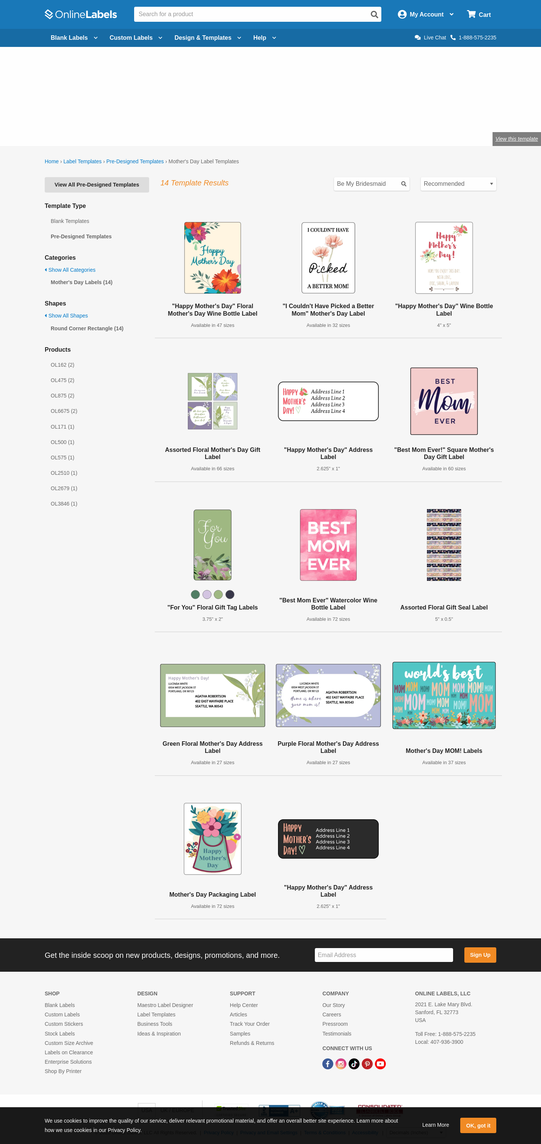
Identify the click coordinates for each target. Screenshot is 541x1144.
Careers (331, 1015)
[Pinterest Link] (368, 1063)
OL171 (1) (62, 427)
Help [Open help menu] (264, 38)
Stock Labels (60, 1034)
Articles (238, 1015)
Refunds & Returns (252, 1043)
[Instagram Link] (341, 1063)
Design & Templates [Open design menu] (207, 38)
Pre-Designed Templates (135, 161)
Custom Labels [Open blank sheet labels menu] (136, 38)
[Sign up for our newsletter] (384, 955)
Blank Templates (70, 221)
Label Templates (82, 161)
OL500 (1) (62, 442)
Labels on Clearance (69, 1052)
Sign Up (480, 955)
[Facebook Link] (328, 1063)
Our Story (333, 1005)
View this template (517, 139)
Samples (240, 1034)
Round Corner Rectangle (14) (87, 328)
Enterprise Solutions (68, 1062)
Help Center (244, 1005)
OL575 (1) (62, 458)
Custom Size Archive (69, 1043)
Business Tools (154, 1024)
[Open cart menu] (478, 14)
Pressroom (335, 1024)
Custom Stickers (64, 1024)
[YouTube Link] (380, 1063)
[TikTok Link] (355, 1063)
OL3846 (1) (64, 504)
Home (52, 161)
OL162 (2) (62, 365)
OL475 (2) (62, 380)
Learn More (435, 1125)
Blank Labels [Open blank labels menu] (74, 38)
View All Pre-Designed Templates (96, 185)
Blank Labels (60, 1005)
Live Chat (430, 37)
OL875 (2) (62, 396)
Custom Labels (62, 1015)
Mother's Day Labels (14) (81, 282)
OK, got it (478, 1126)
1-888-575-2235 (473, 38)
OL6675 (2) (64, 411)
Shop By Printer (63, 1071)
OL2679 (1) (64, 488)
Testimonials (336, 1034)
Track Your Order (250, 1024)
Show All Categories (70, 270)
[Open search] (374, 14)
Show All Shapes (66, 316)
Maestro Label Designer (165, 1005)
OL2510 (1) (64, 473)
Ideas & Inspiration (159, 1034)
